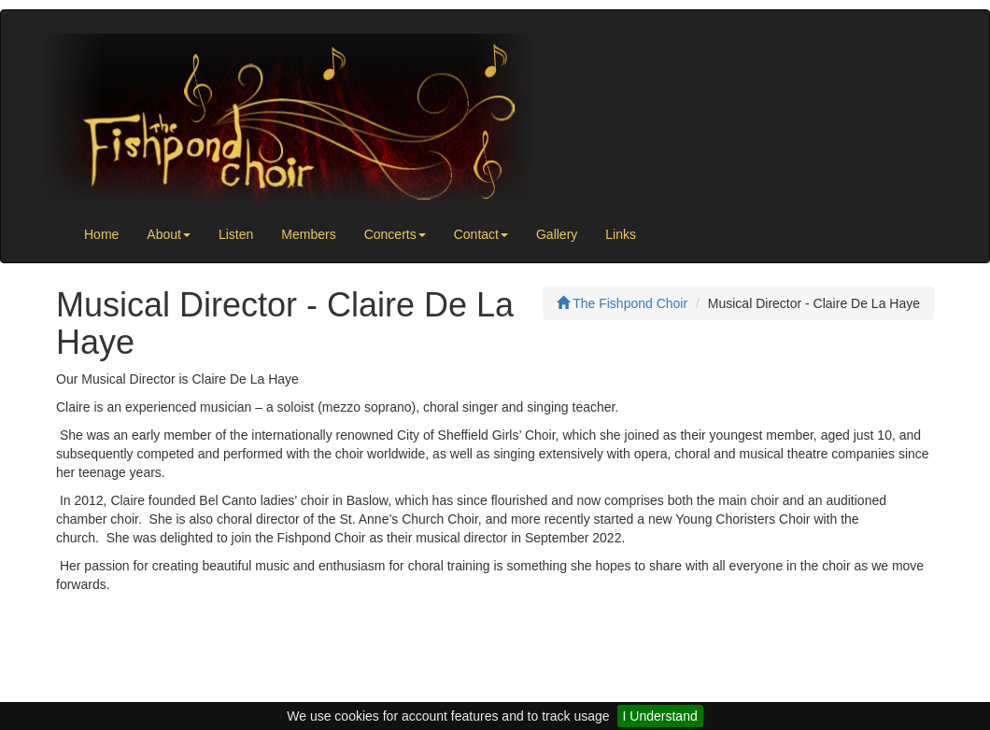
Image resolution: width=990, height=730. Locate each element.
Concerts (395, 234)
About (169, 234)
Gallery (556, 234)
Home (101, 234)
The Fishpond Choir (622, 303)
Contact (481, 234)
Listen (236, 234)
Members (308, 234)
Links (620, 234)
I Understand (660, 716)
